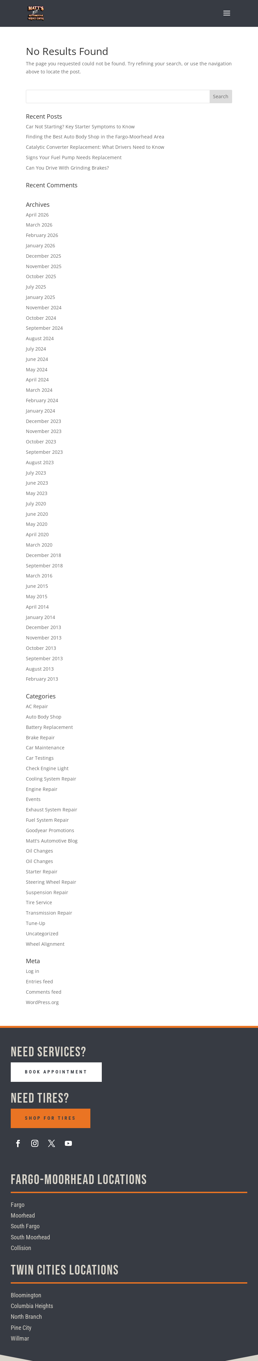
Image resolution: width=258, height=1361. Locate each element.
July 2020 (36, 503)
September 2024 (44, 328)
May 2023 (36, 493)
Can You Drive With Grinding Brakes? (67, 168)
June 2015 (37, 586)
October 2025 (41, 276)
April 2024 (37, 379)
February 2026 (42, 235)
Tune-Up (35, 923)
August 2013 (40, 669)
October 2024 (41, 318)
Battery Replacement (49, 727)
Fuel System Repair (47, 820)
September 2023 (44, 452)
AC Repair (37, 706)
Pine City (21, 1327)
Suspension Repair (47, 892)
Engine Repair (41, 789)
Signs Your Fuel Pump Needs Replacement (74, 157)
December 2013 (43, 627)
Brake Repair (40, 737)
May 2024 (36, 369)
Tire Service (39, 902)
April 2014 (37, 607)
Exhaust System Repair (51, 809)
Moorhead (23, 1215)
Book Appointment (56, 1071)
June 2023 (37, 483)
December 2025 (43, 256)
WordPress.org (42, 1002)
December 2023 (43, 421)
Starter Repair (41, 871)
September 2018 (44, 565)
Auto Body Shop (43, 717)
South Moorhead (30, 1236)
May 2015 (36, 596)
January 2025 (40, 297)
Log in (32, 971)
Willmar (20, 1338)
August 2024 (40, 338)
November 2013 (43, 637)
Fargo (18, 1204)
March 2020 (39, 545)
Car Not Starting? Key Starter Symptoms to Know (80, 126)
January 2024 (40, 411)
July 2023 (36, 473)
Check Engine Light (47, 768)
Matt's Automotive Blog (52, 841)
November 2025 (43, 266)
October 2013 (41, 648)
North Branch (26, 1316)
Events (33, 799)
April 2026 (37, 214)
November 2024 (43, 307)
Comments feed (43, 992)
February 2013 (42, 679)
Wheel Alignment (45, 944)
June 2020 (37, 514)
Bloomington (26, 1294)
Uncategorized (42, 933)
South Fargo (25, 1226)
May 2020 (36, 524)
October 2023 (41, 441)
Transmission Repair (49, 913)
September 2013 (44, 658)
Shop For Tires (50, 1117)
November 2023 (43, 431)
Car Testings (40, 758)
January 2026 (40, 245)
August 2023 (40, 462)
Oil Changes (39, 851)
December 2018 (43, 555)
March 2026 (39, 225)
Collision (21, 1247)
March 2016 (39, 575)
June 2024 (37, 359)
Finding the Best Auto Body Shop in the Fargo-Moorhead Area (95, 136)
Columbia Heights (32, 1305)
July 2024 (36, 349)
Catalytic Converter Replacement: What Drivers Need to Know (95, 147)
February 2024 (42, 400)
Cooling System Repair (51, 779)
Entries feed (39, 981)
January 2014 (40, 617)
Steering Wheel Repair (51, 882)
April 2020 (37, 534)
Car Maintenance (45, 747)
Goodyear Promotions (50, 830)
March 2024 (39, 390)
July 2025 (36, 287)
